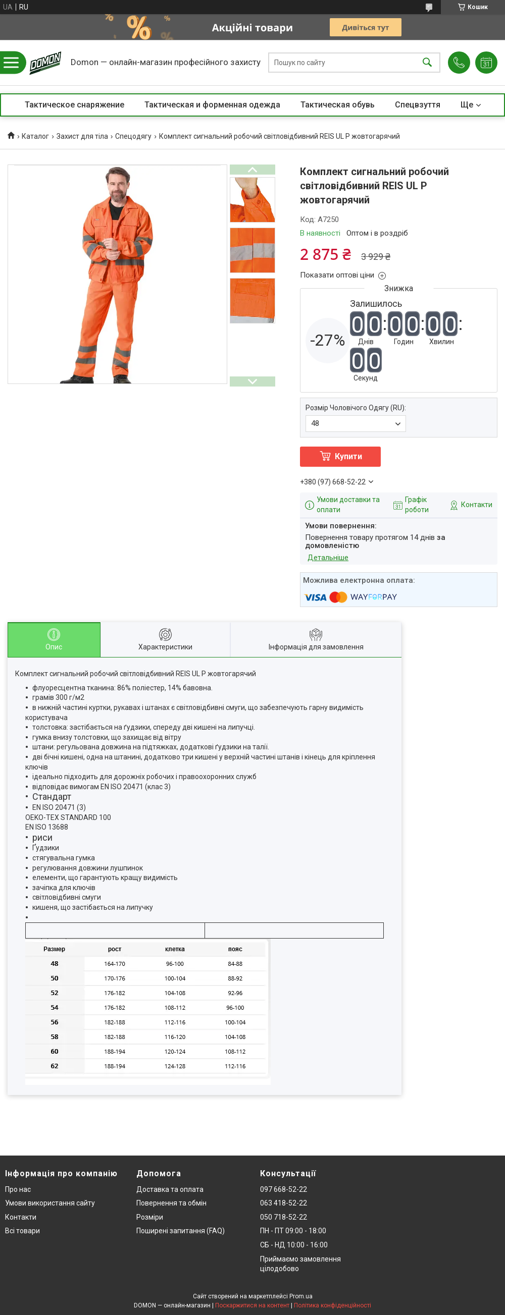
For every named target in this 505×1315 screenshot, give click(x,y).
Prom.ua (301, 1296)
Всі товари (22, 1231)
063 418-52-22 (283, 1203)
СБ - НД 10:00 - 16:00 (294, 1245)
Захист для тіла (82, 136)
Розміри (149, 1217)
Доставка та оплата (170, 1189)
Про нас (18, 1189)
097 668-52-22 (283, 1189)
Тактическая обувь (337, 104)
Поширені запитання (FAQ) (180, 1231)
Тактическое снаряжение (74, 104)
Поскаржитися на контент (252, 1305)
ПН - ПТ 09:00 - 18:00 (293, 1231)
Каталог (35, 136)
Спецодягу (133, 136)
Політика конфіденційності (332, 1305)
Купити (348, 456)
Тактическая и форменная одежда (212, 104)
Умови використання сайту (50, 1203)
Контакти (20, 1217)
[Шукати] (427, 62)
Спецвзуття (417, 104)
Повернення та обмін (171, 1203)
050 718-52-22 (283, 1217)
